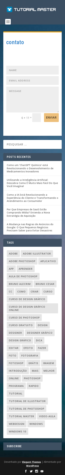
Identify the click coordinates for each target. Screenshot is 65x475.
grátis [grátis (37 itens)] (33, 363)
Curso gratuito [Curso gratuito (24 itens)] (21, 325)
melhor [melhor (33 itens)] (49, 370)
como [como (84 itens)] (21, 291)
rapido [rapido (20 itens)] (34, 386)
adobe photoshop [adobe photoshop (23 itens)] (22, 261)
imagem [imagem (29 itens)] (48, 363)
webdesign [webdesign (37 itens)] (16, 423)
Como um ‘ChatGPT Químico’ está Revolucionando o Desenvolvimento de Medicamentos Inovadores (30, 168)
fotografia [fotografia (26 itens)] (29, 355)
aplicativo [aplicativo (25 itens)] (48, 261)
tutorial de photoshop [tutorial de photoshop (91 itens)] (26, 408)
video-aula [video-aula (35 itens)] (47, 416)
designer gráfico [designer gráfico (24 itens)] (40, 332)
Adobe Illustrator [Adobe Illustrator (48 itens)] (37, 253)
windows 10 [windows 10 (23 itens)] (17, 431)
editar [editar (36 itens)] (14, 348)
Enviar (51, 117)
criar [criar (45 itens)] (34, 291)
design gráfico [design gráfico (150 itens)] (20, 340)
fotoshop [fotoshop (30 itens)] (16, 363)
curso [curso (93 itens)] (48, 291)
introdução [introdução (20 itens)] (18, 370)
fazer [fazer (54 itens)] (42, 348)
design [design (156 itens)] (43, 325)
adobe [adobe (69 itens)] (13, 253)
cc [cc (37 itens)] (10, 291)
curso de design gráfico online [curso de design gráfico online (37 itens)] (27, 308)
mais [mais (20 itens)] (35, 370)
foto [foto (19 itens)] (12, 355)
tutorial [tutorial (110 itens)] (15, 393)
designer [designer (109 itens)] (15, 332)
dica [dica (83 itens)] (39, 340)
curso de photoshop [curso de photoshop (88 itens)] (24, 317)
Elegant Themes (31, 461)
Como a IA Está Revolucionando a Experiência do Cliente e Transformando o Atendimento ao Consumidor (32, 198)
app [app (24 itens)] (11, 268)
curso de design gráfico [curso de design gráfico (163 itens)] (27, 299)
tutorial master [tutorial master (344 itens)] (21, 416)
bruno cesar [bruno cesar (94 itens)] (45, 284)
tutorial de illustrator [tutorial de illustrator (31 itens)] (27, 401)
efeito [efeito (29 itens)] (28, 348)
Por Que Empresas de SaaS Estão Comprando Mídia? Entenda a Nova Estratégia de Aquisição (28, 212)
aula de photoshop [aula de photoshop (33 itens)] (23, 276)
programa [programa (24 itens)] (16, 386)
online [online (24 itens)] (14, 378)
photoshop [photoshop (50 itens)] (32, 378)
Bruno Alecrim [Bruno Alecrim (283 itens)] (20, 284)
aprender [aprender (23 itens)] (26, 268)
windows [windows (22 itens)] (36, 423)
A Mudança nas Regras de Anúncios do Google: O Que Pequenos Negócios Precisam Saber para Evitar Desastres (30, 227)
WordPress (32, 465)
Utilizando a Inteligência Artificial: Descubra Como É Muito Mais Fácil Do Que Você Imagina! (32, 183)
